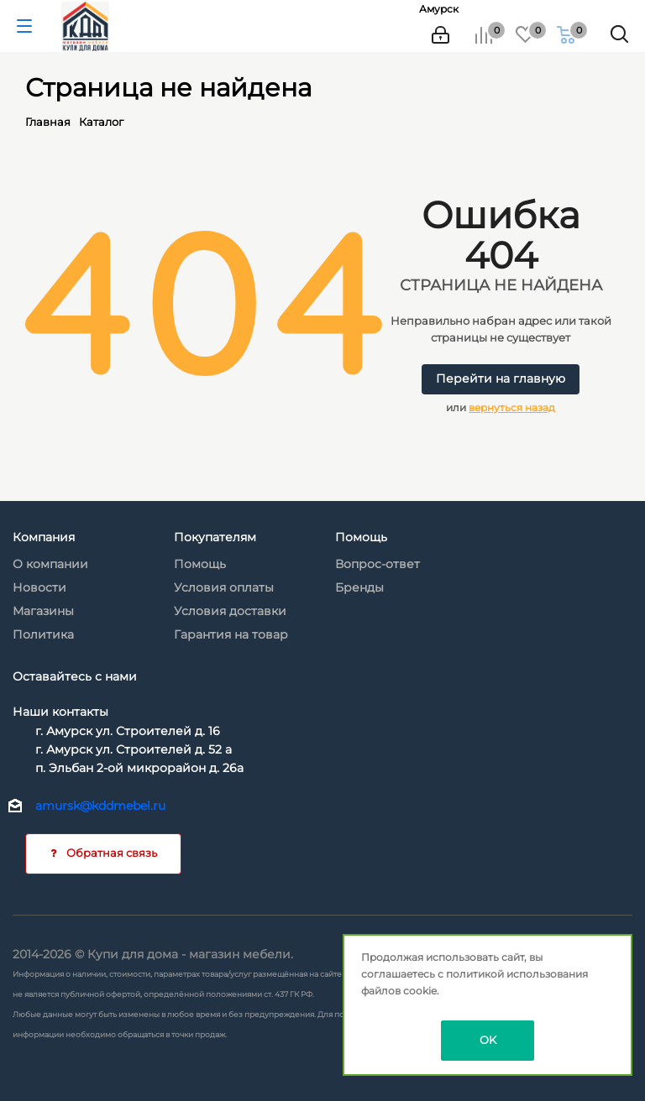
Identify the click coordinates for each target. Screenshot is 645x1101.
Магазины (43, 610)
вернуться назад (512, 407)
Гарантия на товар (231, 634)
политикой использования (517, 974)
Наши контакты (60, 711)
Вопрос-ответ (377, 563)
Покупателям (215, 537)
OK (488, 1039)
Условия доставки (230, 610)
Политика (43, 634)
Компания (44, 537)
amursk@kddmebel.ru (100, 805)
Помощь (200, 563)
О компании (50, 563)
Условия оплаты (224, 587)
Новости (39, 587)
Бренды (359, 587)
